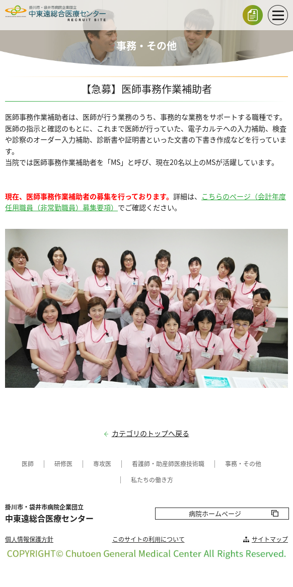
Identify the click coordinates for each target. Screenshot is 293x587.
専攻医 (102, 463)
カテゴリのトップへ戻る (150, 433)
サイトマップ (270, 539)
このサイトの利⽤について (148, 539)
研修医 (63, 463)
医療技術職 (189, 463)
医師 (28, 463)
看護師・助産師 (153, 463)
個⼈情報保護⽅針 (29, 539)
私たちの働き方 (152, 479)
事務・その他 (243, 463)
